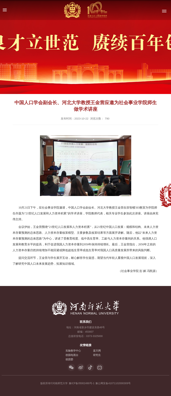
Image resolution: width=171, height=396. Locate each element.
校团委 (69, 359)
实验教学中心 (73, 350)
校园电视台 (72, 355)
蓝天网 (97, 350)
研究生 (97, 355)
